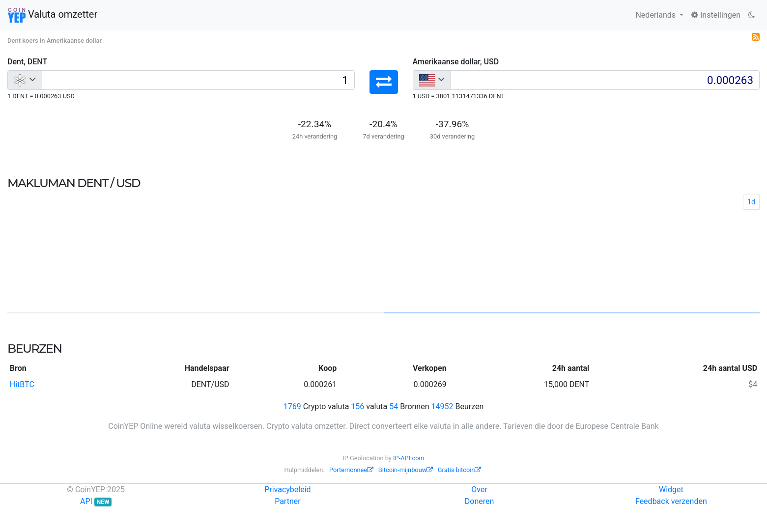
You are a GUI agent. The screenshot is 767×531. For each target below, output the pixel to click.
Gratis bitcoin (460, 470)
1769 (292, 406)
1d (751, 202)
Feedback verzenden (671, 501)
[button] (383, 82)
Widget (671, 489)
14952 (442, 406)
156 (357, 406)
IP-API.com (409, 458)
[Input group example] (198, 80)
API (96, 501)
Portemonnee (351, 470)
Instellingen (715, 15)
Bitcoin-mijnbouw (405, 470)
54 (393, 406)
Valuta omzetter (52, 15)
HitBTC (22, 384)
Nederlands (656, 15)
